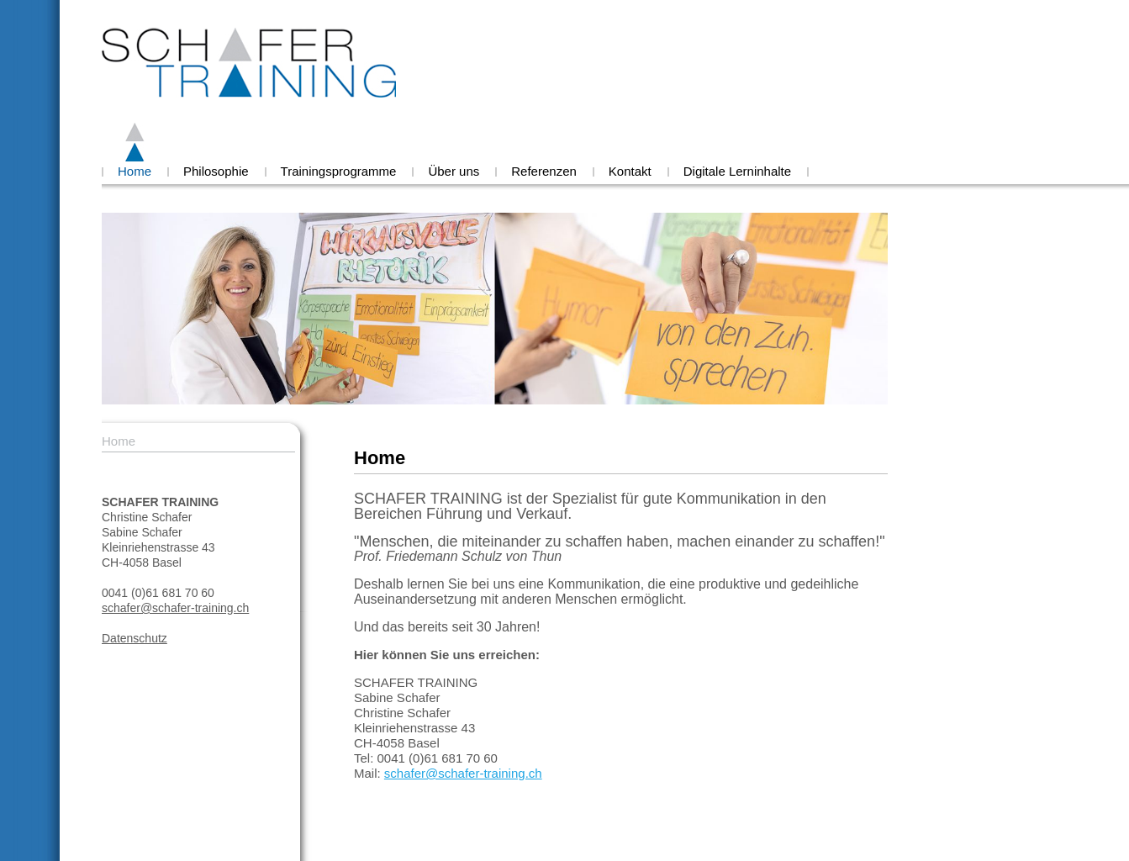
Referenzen (544, 171)
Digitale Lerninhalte (737, 171)
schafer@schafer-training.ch (175, 608)
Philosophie (216, 171)
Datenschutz (134, 638)
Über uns (453, 171)
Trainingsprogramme (339, 171)
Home (134, 171)
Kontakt (630, 171)
